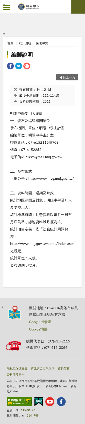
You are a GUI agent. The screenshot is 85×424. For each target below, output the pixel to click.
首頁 (10, 43)
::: (3, 3)
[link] (10, 66)
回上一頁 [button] (69, 77)
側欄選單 (6, 7)
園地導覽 (42, 43)
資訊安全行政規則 (42, 368)
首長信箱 (64, 368)
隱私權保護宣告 (17, 368)
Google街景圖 (40, 321)
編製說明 (22, 54)
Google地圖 (38, 329)
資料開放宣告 (15, 374)
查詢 (78, 7)
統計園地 (25, 43)
